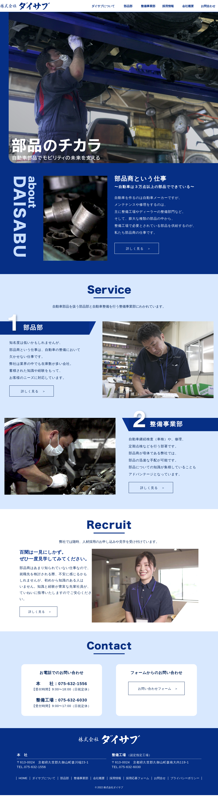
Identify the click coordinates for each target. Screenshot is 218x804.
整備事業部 (146, 6)
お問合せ (160, 787)
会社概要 (186, 6)
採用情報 (166, 6)
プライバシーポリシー (184, 787)
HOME (23, 787)
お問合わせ (206, 6)
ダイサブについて (100, 6)
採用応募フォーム (137, 787)
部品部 (126, 6)
